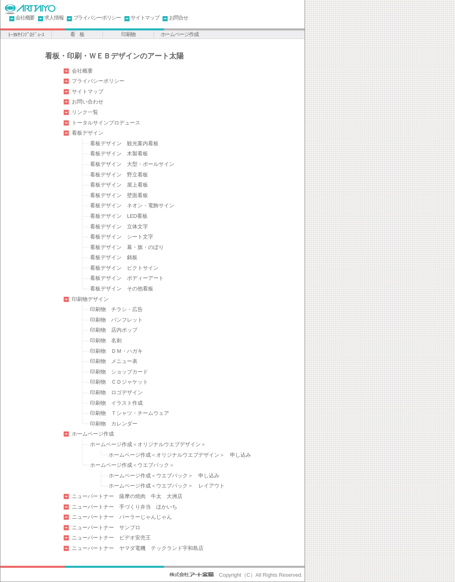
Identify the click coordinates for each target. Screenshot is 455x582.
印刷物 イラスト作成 (116, 403)
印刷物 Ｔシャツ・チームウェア (129, 413)
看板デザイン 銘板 (113, 257)
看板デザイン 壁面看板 (119, 195)
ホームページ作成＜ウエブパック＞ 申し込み (164, 475)
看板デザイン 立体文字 (119, 226)
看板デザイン (87, 133)
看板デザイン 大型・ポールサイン (132, 164)
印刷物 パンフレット (116, 320)
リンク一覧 (85, 112)
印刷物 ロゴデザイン (116, 392)
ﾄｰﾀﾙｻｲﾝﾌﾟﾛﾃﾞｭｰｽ (26, 35)
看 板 (77, 34)
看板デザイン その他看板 (121, 289)
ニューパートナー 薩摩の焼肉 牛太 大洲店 (127, 496)
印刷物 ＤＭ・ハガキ (116, 351)
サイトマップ (145, 18)
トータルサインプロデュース (106, 123)
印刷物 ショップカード (119, 372)
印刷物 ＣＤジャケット (119, 382)
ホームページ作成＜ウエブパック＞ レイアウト (167, 486)
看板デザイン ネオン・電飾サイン (132, 205)
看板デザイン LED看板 (119, 216)
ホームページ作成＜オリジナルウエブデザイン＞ (148, 444)
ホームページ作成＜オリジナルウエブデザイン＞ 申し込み (180, 455)
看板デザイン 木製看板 (119, 153)
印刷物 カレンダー (113, 424)
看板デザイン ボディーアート (127, 278)
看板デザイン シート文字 (121, 237)
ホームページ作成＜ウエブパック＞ (132, 465)
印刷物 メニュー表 (113, 361)
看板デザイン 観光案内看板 (124, 143)
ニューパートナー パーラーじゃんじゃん (122, 517)
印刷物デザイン (90, 299)
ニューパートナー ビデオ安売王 (111, 538)
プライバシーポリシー (97, 18)
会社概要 (24, 18)
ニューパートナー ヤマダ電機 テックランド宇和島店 (138, 548)
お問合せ (178, 18)
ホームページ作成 (180, 34)
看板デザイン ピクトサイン (124, 268)
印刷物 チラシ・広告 (116, 309)
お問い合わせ (87, 102)
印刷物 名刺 (106, 340)
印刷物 (128, 34)
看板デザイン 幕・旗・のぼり (127, 247)
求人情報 (53, 18)
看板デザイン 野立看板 (119, 175)
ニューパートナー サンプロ (106, 527)
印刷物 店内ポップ (113, 330)
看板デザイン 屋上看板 (119, 185)
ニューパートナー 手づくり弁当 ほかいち (124, 507)
